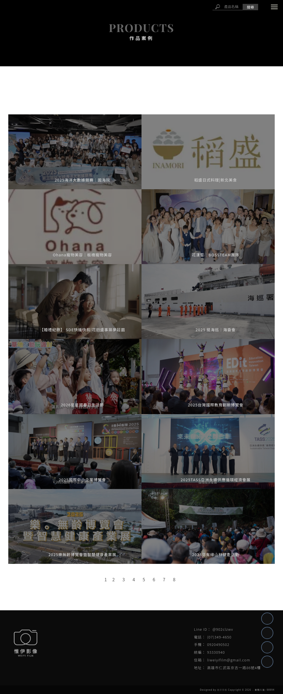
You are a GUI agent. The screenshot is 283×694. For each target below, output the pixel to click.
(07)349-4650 (219, 637)
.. (253, 689)
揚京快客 (222, 689)
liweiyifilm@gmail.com (228, 660)
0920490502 (218, 644)
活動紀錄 (83, 87)
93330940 (216, 652)
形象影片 (119, 87)
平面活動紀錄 (159, 87)
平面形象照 (201, 87)
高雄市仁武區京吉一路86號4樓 (234, 667)
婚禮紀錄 (239, 87)
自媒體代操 (46, 87)
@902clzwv (223, 629)
